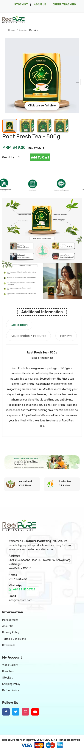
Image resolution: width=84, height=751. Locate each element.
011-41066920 (18, 579)
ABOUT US (40, 4)
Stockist (7, 677)
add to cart (40, 157)
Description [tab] (19, 325)
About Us (7, 626)
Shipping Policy (11, 684)
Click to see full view (42, 105)
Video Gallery (10, 665)
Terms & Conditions (14, 638)
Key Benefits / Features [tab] (28, 336)
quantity (8, 157)
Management (10, 619)
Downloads (8, 645)
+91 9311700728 (22, 589)
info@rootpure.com (20, 600)
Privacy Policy (10, 632)
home (11, 30)
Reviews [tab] (66, 336)
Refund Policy (10, 690)
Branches (8, 671)
